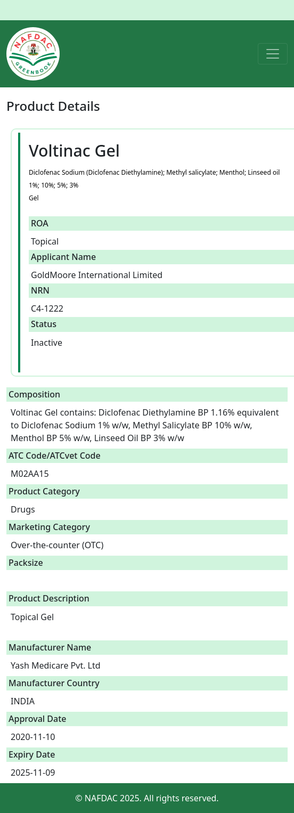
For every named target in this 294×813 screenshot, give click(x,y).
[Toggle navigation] (273, 53)
